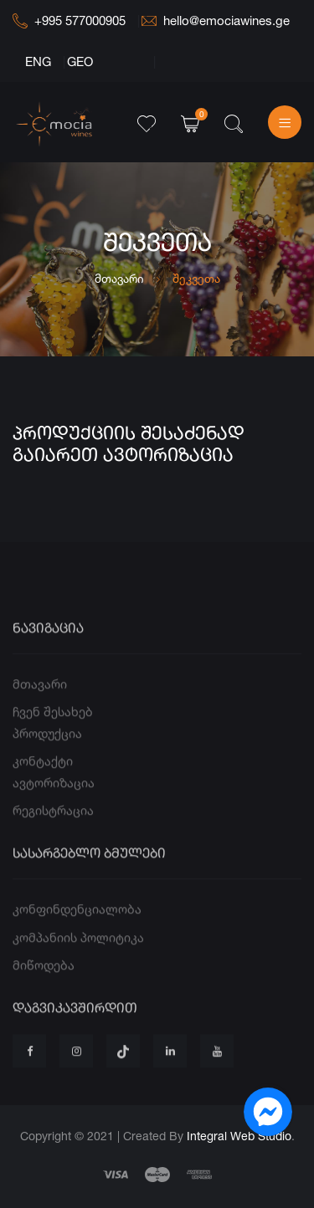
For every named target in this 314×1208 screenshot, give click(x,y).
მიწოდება (44, 988)
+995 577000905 (69, 20)
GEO (80, 61)
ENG (38, 61)
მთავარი (119, 278)
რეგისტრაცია (53, 833)
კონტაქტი (43, 783)
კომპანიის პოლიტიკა (78, 960)
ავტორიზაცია (54, 805)
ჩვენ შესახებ (53, 734)
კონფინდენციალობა (77, 931)
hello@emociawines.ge (216, 20)
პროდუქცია (47, 756)
